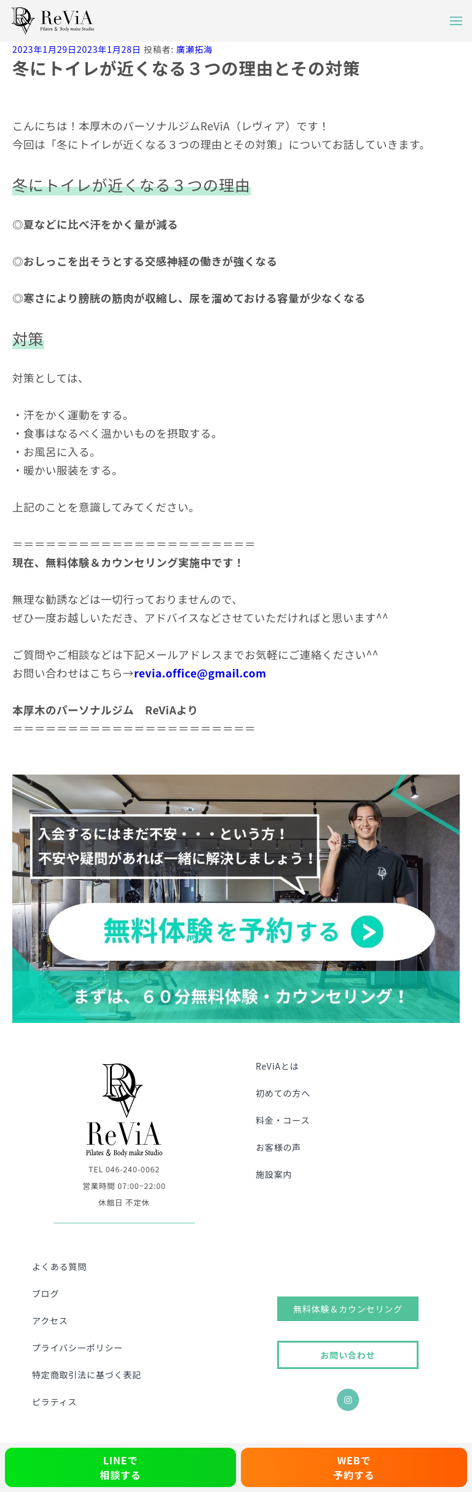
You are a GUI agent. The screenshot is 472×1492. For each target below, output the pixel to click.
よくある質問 (59, 1266)
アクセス (50, 1320)
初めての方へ (283, 1093)
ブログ (46, 1293)
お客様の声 (278, 1147)
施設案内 (274, 1174)
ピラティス (54, 1401)
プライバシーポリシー (77, 1347)
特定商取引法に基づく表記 (86, 1374)
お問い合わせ (347, 1355)
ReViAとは (277, 1066)
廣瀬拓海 (194, 49)
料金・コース (283, 1120)
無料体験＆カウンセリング (348, 1309)
